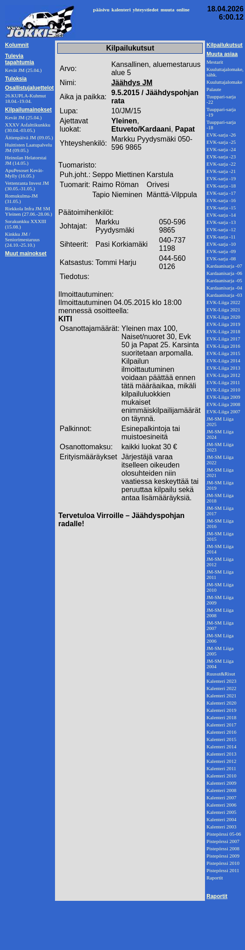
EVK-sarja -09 (220, 251)
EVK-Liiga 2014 (223, 360)
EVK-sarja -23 (220, 156)
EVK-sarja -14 (220, 215)
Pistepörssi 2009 (222, 856)
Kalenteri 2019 (221, 710)
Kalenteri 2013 (221, 754)
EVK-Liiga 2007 (223, 411)
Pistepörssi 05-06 (223, 834)
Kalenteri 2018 (221, 717)
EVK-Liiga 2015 (223, 353)
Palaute (213, 89)
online (183, 9)
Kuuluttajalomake (224, 82)
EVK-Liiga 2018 (223, 331)
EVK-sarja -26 (220, 134)
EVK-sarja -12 (220, 229)
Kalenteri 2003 (221, 826)
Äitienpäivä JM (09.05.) (29, 137)
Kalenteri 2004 (221, 819)
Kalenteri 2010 (221, 775)
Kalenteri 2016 (221, 732)
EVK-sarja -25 (220, 142)
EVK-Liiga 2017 (223, 338)
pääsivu (101, 9)
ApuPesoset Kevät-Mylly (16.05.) (24, 173)
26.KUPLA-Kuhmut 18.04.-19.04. (25, 98)
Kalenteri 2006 (221, 805)
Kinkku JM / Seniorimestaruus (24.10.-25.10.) (22, 239)
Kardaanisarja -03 (224, 295)
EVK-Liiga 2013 (223, 368)
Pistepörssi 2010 (222, 863)
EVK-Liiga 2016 (223, 346)
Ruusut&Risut (220, 673)
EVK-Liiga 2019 (223, 324)
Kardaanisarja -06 (224, 273)
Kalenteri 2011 (221, 768)
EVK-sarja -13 (220, 222)
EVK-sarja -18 (220, 185)
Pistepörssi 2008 (222, 848)
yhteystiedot (146, 9)
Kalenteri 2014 (221, 746)
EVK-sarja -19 (220, 178)
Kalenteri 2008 (221, 790)
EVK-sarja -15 (220, 207)
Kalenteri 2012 (221, 761)
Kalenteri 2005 (221, 812)
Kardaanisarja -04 (224, 287)
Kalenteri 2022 (221, 688)
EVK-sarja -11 (220, 236)
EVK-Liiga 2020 (223, 317)
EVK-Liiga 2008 (223, 404)
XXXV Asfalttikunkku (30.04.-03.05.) (27, 127)
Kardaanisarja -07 (224, 266)
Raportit (214, 877)
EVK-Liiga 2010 (223, 389)
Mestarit (214, 62)
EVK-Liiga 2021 (223, 309)
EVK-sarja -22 (220, 164)
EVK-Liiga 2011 (223, 382)
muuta (167, 9)
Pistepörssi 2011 (222, 870)
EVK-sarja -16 (220, 200)
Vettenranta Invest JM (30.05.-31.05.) (27, 185)
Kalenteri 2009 (221, 783)
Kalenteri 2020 (221, 703)
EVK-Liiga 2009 (223, 397)
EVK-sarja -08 (220, 258)
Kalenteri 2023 (221, 681)
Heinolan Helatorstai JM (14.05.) (25, 160)
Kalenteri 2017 (221, 724)
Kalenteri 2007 (221, 797)
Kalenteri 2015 (221, 739)
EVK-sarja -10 (220, 244)
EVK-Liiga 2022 (223, 302)
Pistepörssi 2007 (222, 841)
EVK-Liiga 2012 (223, 375)
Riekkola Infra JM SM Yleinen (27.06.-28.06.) (28, 211)
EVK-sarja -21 (220, 171)
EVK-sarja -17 (220, 193)
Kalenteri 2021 (221, 695)
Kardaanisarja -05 (224, 280)
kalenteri (120, 9)
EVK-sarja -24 (220, 149)
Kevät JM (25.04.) (23, 117)
